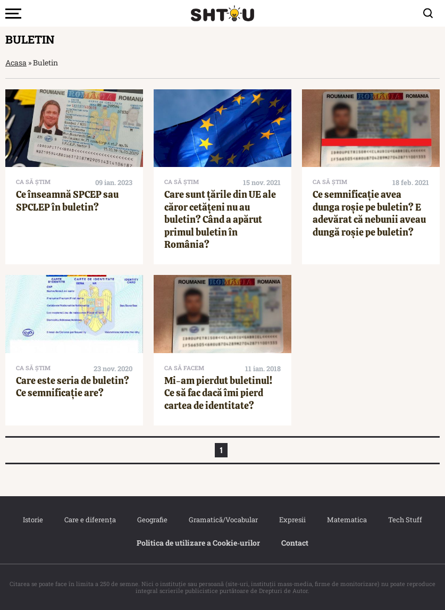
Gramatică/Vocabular (223, 519)
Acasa (16, 62)
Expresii (292, 519)
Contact (294, 543)
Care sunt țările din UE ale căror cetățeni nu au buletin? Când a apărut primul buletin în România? (220, 219)
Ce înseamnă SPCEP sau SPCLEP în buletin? (67, 200)
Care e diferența (90, 519)
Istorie (33, 519)
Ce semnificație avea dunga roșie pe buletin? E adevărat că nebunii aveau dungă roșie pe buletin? (369, 213)
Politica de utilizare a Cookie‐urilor (198, 543)
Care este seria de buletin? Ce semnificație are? (72, 386)
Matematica (347, 519)
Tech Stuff (405, 519)
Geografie (152, 519)
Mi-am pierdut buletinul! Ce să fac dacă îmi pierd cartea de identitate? (218, 393)
